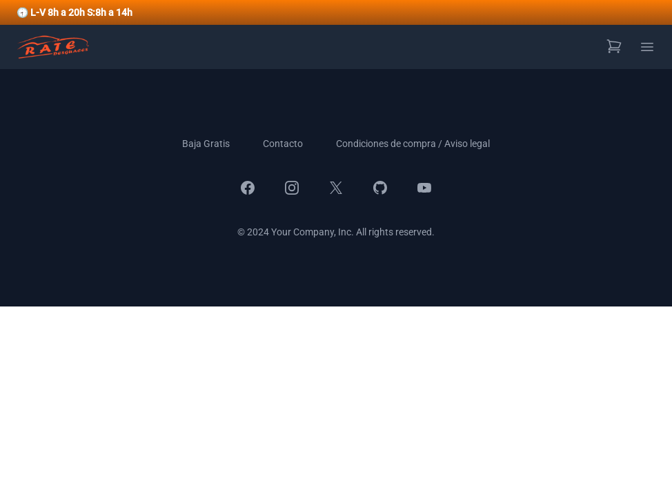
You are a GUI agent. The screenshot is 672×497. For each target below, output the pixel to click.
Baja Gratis (206, 143)
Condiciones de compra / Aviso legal (413, 143)
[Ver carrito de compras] (614, 46)
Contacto (283, 143)
